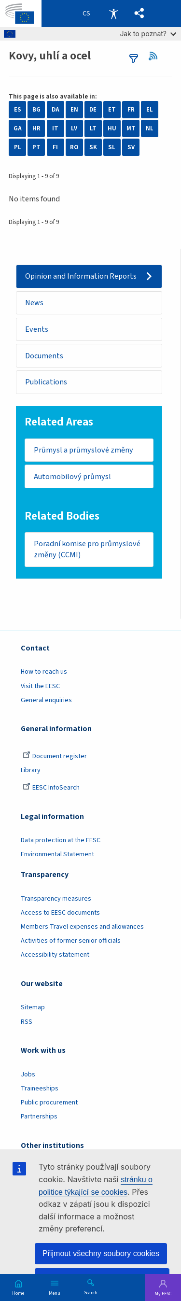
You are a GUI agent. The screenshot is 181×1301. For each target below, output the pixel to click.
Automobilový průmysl (72, 476)
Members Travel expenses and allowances (82, 927)
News (34, 302)
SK (93, 147)
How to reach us (44, 672)
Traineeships (39, 1088)
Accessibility (113, 13)
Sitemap (33, 1007)
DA (55, 109)
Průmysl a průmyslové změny (83, 450)
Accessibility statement (55, 955)
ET (112, 109)
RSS (156, 56)
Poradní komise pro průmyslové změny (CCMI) (87, 549)
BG (36, 109)
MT (131, 128)
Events (36, 329)
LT (93, 128)
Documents (44, 356)
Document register (55, 756)
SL (111, 147)
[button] (139, 13)
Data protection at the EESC (60, 840)
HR (36, 128)
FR (131, 109)
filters (133, 58)
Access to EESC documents (60, 913)
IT (55, 128)
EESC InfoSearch (51, 787)
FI (55, 147)
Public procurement (49, 1102)
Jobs (28, 1074)
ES (17, 109)
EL (149, 109)
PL (17, 147)
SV (131, 147)
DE (93, 109)
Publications (46, 382)
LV (74, 128)
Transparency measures (56, 899)
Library (31, 770)
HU (112, 128)
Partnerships (39, 1116)
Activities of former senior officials (71, 941)
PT (36, 147)
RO (74, 147)
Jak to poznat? (148, 33)
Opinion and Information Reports (81, 276)
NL (149, 128)
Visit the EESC (40, 686)
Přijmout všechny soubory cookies (100, 1253)
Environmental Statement (57, 854)
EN (74, 109)
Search (90, 1292)
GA (18, 128)
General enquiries (46, 700)
